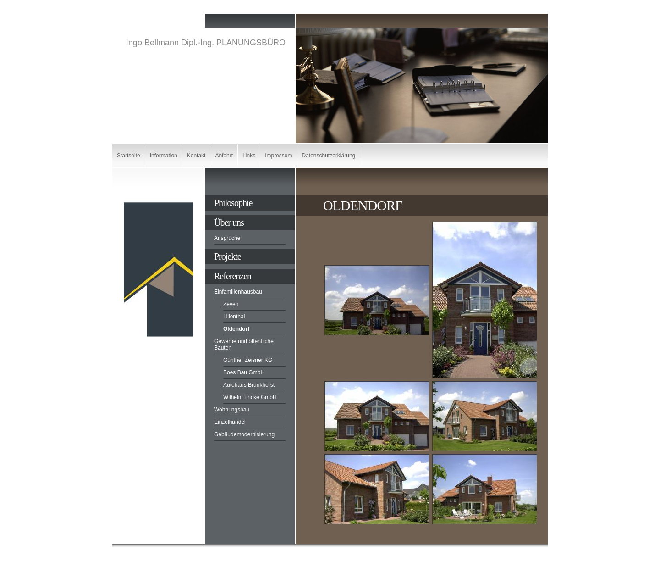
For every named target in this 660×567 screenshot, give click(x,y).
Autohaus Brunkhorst (249, 385)
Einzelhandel (230, 422)
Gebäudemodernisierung (244, 434)
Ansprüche (227, 238)
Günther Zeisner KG (247, 360)
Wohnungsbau (231, 409)
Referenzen (232, 276)
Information (163, 155)
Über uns (229, 222)
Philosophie (233, 203)
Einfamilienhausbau (238, 292)
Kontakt (196, 155)
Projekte (227, 256)
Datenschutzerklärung (329, 155)
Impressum (278, 155)
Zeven (230, 304)
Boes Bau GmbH (243, 372)
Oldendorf (236, 329)
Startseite (128, 155)
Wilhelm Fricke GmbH (250, 397)
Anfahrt (224, 155)
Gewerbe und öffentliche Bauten (244, 344)
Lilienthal (234, 316)
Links (248, 155)
